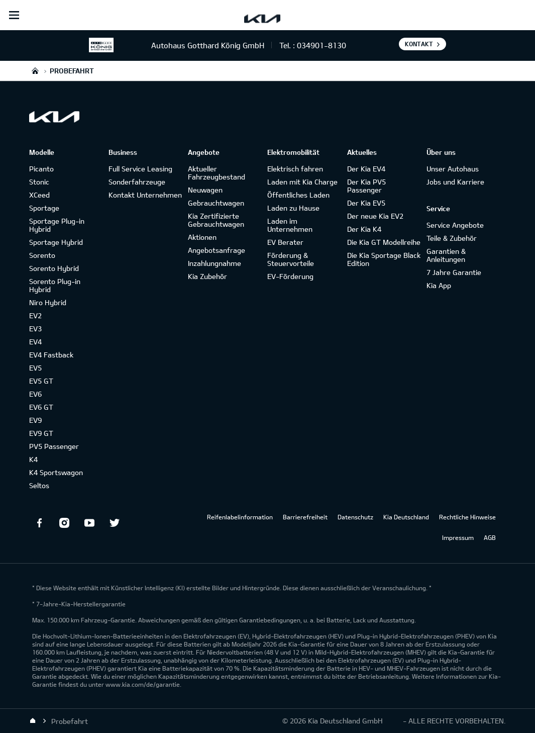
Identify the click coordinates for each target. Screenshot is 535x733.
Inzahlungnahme (214, 263)
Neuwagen (205, 190)
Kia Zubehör (207, 276)
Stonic (39, 181)
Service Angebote (455, 225)
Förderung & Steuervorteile (290, 259)
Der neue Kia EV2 (375, 216)
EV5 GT (41, 381)
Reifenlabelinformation (240, 516)
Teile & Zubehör (451, 238)
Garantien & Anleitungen (446, 255)
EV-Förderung (290, 276)
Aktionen (202, 237)
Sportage (44, 208)
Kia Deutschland (406, 516)
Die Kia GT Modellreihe (383, 242)
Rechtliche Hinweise (467, 516)
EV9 (35, 420)
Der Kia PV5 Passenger (366, 185)
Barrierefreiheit (305, 516)
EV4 (35, 341)
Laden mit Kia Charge (302, 181)
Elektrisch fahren (295, 168)
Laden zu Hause (293, 208)
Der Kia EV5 (366, 203)
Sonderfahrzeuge (137, 181)
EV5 (35, 367)
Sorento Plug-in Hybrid (54, 285)
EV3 (35, 328)
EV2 (35, 315)
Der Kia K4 (364, 229)
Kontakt (419, 43)
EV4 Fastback (51, 354)
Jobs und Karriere (455, 181)
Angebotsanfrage (216, 250)
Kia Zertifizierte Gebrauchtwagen (216, 220)
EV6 (35, 394)
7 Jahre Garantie (453, 272)
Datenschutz (355, 516)
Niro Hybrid (47, 302)
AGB (490, 537)
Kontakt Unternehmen (145, 195)
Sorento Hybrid (54, 268)
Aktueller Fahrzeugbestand (216, 172)
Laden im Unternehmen (289, 225)
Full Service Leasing (140, 168)
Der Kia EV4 (366, 168)
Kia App (438, 285)
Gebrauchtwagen (216, 203)
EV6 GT (41, 407)
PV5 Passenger (54, 446)
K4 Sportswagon (56, 472)
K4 (33, 459)
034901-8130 (321, 45)
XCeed (39, 195)
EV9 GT (41, 433)
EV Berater (285, 242)
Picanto (41, 168)
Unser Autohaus (452, 168)
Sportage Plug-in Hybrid (56, 225)
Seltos (39, 485)
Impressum (458, 537)
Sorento (42, 255)
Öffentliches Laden (298, 195)
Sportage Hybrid (56, 242)
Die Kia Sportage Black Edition (383, 259)
